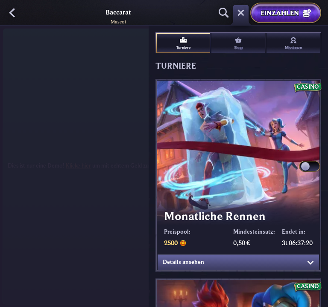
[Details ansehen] (310, 262)
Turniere (183, 43)
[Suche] (223, 12)
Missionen (293, 43)
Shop (238, 43)
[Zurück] (12, 12)
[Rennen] (241, 13)
